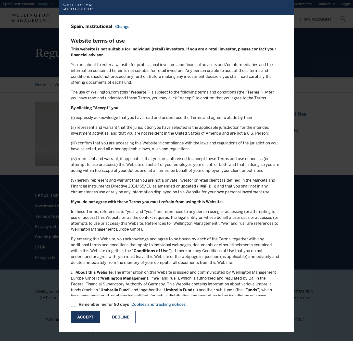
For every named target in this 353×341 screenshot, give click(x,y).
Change (122, 26)
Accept (85, 317)
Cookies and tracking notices (158, 304)
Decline (120, 317)
